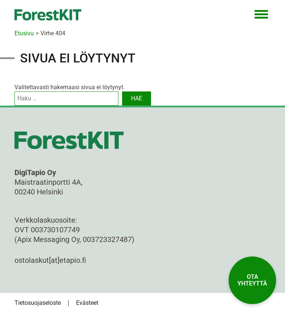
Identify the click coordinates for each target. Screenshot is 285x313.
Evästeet (87, 302)
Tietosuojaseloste (37, 302)
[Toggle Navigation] (261, 15)
